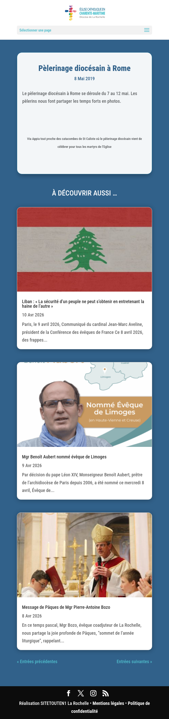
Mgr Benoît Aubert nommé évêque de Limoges (64, 456)
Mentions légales (108, 703)
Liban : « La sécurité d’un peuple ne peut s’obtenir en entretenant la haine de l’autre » (83, 304)
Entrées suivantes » (134, 661)
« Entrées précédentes (37, 661)
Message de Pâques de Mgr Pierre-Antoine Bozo (66, 607)
